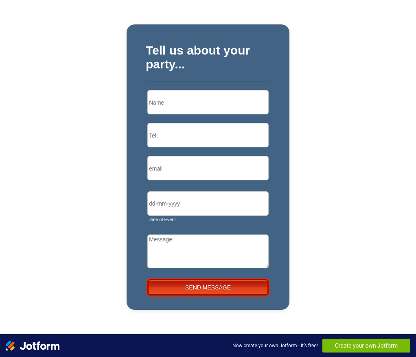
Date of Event (162, 219)
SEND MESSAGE (208, 287)
